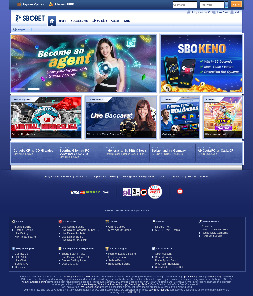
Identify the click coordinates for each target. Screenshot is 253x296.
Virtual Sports (79, 20)
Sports (62, 20)
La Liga (123, 284)
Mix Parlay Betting (25, 236)
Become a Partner (198, 176)
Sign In (236, 4)
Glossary (20, 267)
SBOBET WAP (163, 226)
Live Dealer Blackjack (74, 240)
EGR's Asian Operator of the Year (72, 276)
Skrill (122, 292)
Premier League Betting (122, 253)
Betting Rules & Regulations (138, 176)
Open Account (163, 253)
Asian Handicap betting (34, 282)
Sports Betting (23, 226)
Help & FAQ (22, 257)
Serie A (145, 284)
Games (115, 20)
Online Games (116, 226)
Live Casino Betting (73, 226)
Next (149, 63)
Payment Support (212, 235)
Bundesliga (134, 284)
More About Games (119, 230)
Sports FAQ (21, 263)
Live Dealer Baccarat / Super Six (80, 230)
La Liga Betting (117, 257)
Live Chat (222, 12)
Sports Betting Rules (73, 253)
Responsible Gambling (105, 176)
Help (237, 12)
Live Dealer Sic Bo (72, 236)
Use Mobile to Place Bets (169, 267)
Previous (18, 63)
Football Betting (24, 230)
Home (52, 20)
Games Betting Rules (74, 260)
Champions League (108, 284)
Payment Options (33, 4)
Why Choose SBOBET (58, 176)
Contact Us (176, 176)
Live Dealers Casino (90, 287)
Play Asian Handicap (167, 263)
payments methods (159, 289)
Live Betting (21, 233)
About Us (81, 176)
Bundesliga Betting (119, 263)
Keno (127, 20)
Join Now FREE (64, 4)
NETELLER (136, 292)
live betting (216, 276)
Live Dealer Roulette (73, 233)
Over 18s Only (70, 263)
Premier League (87, 284)
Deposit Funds (163, 257)
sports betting (190, 276)
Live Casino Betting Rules (77, 257)
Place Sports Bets (165, 260)
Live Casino (99, 20)
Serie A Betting (117, 260)
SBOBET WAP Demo (167, 230)
